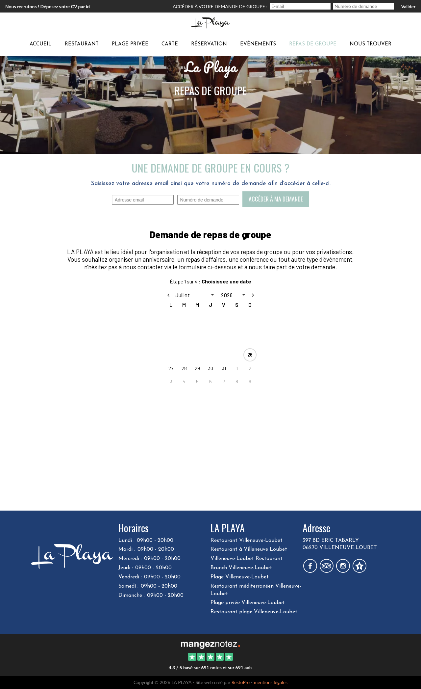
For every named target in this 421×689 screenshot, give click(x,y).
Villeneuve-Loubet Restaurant (246, 558)
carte (169, 44)
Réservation (209, 44)
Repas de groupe (312, 44)
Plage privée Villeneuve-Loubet (247, 602)
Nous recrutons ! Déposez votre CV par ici (47, 6)
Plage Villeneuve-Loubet (239, 577)
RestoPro (241, 682)
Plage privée (130, 44)
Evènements (258, 44)
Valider (408, 6)
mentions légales (270, 682)
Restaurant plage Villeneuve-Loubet (253, 612)
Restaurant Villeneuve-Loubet (246, 540)
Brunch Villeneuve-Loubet (241, 567)
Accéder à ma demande (276, 199)
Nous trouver (370, 44)
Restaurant (82, 44)
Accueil (41, 44)
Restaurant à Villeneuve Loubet (248, 549)
